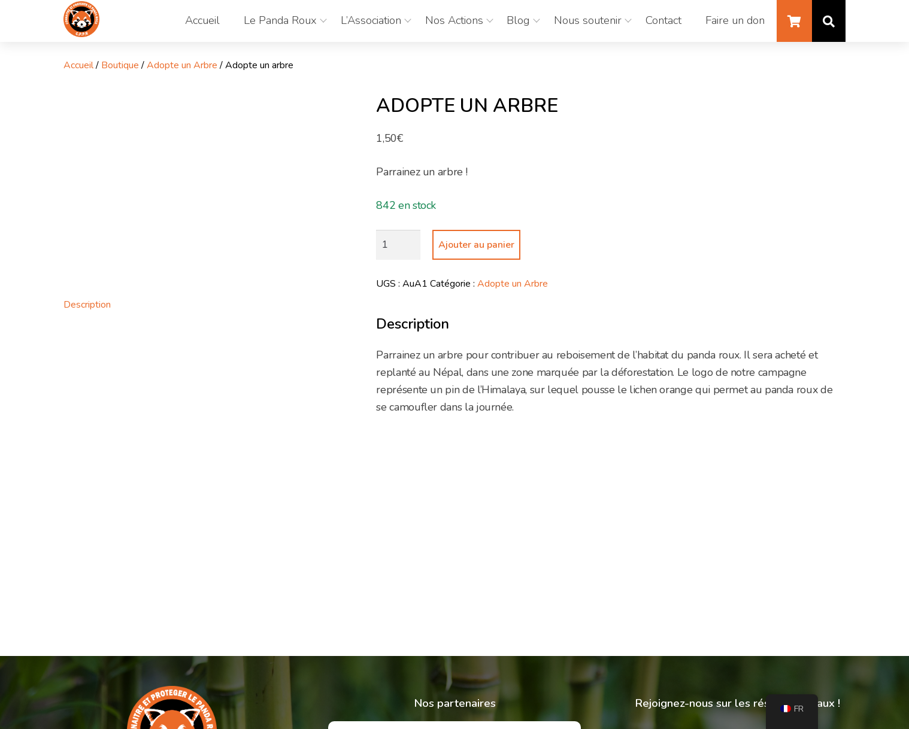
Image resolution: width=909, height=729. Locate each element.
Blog (518, 20)
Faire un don (735, 20)
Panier (794, 21)
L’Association (370, 20)
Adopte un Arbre (182, 65)
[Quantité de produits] (398, 245)
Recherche (829, 21)
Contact (663, 20)
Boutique (120, 65)
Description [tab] (87, 304)
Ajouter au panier (476, 244)
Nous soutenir (588, 20)
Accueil (201, 20)
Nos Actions (454, 20)
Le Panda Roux (279, 20)
